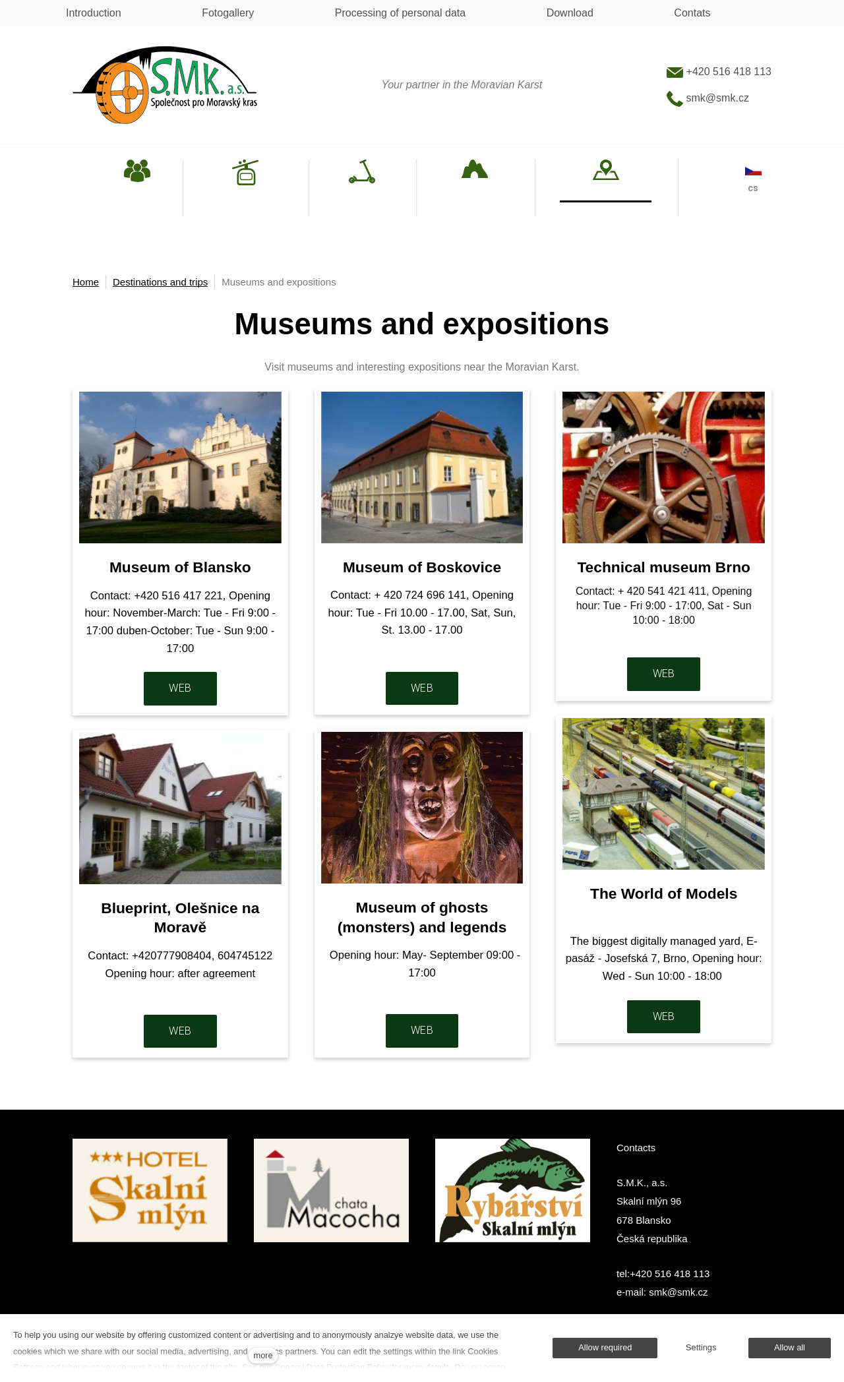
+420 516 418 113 (719, 71)
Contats (692, 12)
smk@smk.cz (708, 98)
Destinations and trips (160, 281)
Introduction (93, 12)
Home (86, 281)
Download (570, 12)
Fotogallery (228, 12)
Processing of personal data (400, 12)
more (263, 1355)
